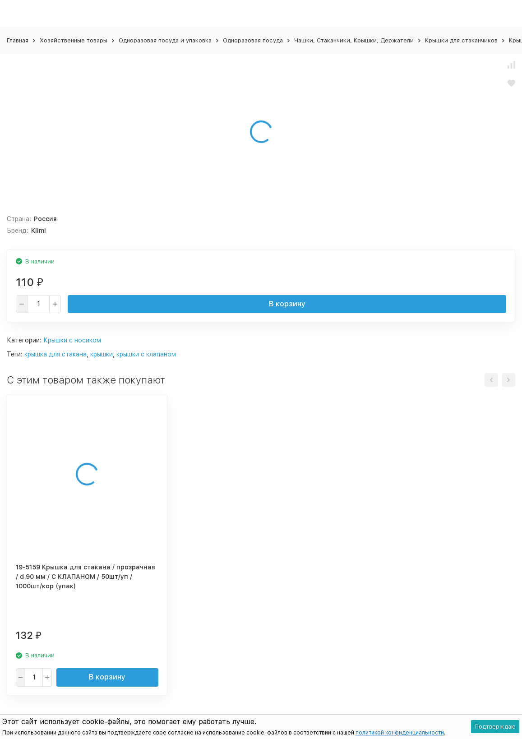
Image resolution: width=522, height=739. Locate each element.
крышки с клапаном (146, 354)
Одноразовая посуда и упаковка (165, 40)
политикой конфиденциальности (400, 733)
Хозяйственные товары (73, 40)
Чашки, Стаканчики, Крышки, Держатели (354, 40)
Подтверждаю (495, 726)
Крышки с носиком (72, 340)
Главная (17, 40)
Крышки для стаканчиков (461, 40)
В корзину (287, 304)
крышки (101, 354)
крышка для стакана (55, 354)
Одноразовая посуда (253, 40)
